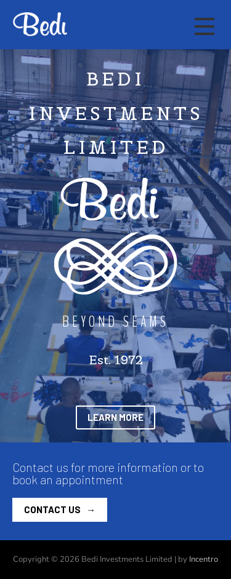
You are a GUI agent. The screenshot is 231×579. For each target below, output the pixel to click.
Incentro (203, 559)
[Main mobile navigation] (204, 27)
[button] (115, 417)
